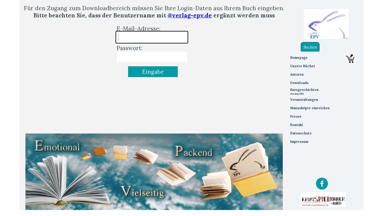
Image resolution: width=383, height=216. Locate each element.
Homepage (299, 58)
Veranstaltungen (304, 100)
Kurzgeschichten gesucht (304, 92)
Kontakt (296, 125)
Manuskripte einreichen (310, 108)
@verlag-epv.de (190, 15)
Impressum (299, 142)
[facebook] (322, 184)
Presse (296, 116)
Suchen (310, 47)
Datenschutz (300, 133)
